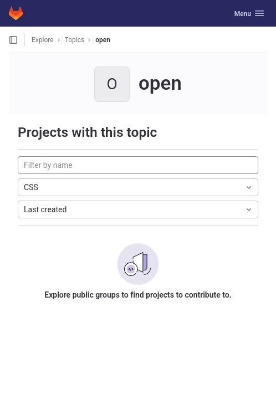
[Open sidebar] (13, 40)
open (102, 40)
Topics (75, 40)
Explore (43, 40)
